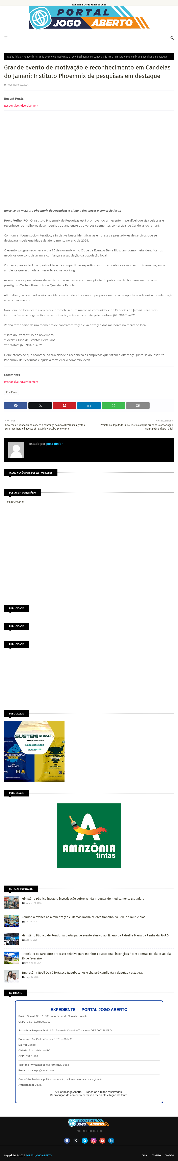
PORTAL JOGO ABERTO (39, 1155)
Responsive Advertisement (21, 105)
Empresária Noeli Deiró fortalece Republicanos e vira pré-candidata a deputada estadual (82, 972)
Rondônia (29, 56)
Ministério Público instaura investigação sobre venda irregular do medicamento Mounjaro (83, 898)
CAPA (144, 1155)
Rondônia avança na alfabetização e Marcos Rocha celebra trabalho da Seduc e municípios (83, 917)
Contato (156, 1155)
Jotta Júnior (54, 444)
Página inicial (14, 56)
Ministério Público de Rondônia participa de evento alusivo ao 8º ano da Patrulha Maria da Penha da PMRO (95, 935)
